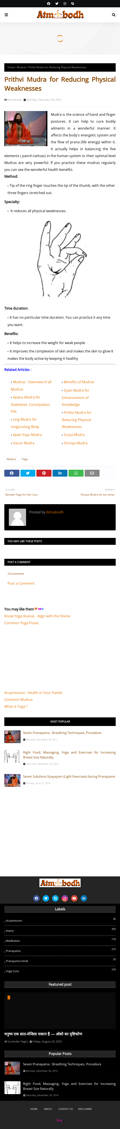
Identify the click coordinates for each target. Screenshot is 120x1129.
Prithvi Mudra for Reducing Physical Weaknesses (77, 419)
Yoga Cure (61, 970)
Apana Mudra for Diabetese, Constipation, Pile (31, 404)
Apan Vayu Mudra (27, 434)
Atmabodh (15, 100)
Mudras (21, 67)
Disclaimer (85, 1108)
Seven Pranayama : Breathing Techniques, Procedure (62, 733)
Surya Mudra (74, 434)
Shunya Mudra (75, 443)
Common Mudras (18, 699)
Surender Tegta (18, 1041)
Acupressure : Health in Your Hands (33, 692)
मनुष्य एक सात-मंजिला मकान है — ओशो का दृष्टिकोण (43, 1033)
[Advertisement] (36, 660)
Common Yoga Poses (21, 623)
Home (11, 67)
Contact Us (65, 1108)
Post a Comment (21, 583)
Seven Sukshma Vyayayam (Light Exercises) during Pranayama (69, 776)
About (48, 1108)
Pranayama (61, 950)
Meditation (61, 940)
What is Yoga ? (16, 706)
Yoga (25, 459)
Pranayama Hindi (61, 960)
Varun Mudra (23, 443)
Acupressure (61, 919)
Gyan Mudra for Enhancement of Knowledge (76, 397)
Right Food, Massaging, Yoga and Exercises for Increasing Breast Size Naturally (69, 754)
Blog (59, 1120)
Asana (61, 930)
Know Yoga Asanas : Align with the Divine (37, 616)
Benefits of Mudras (79, 382)
